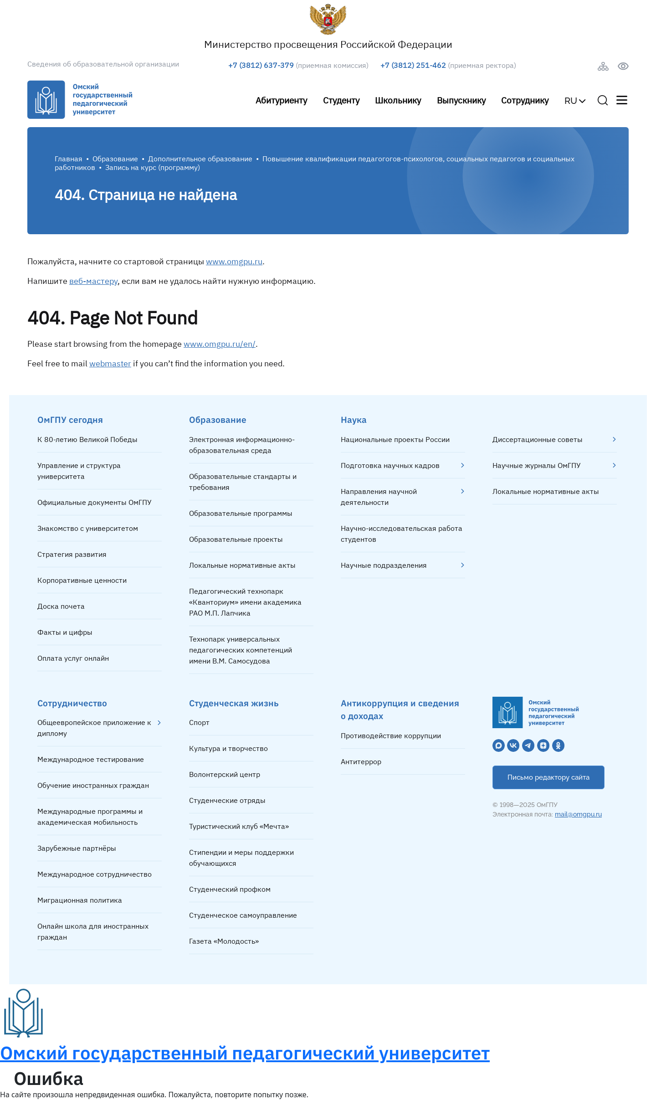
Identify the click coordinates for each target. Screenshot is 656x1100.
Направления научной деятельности (379, 497)
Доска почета (61, 606)
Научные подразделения (384, 565)
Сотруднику (524, 100)
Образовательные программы (240, 513)
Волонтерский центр (224, 774)
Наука (354, 419)
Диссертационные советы (537, 439)
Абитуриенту (281, 100)
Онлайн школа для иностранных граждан (93, 931)
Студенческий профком (230, 889)
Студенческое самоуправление (243, 915)
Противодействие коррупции (391, 735)
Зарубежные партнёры (76, 848)
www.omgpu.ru (234, 261)
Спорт (199, 722)
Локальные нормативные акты (242, 565)
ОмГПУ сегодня (70, 419)
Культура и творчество (228, 748)
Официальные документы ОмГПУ (94, 502)
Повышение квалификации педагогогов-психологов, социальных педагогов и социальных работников (314, 163)
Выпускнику (461, 100)
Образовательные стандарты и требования (243, 482)
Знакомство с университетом (87, 528)
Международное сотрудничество (94, 874)
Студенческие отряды (227, 800)
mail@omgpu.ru (578, 814)
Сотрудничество (72, 703)
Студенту (341, 100)
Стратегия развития (72, 554)
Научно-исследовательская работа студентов (401, 534)
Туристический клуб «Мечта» (239, 826)
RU (570, 100)
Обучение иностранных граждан (93, 785)
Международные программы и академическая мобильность (90, 817)
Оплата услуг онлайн (73, 658)
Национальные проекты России (395, 439)
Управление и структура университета (79, 471)
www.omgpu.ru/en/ (220, 344)
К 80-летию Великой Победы (87, 439)
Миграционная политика (79, 900)
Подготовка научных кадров (390, 465)
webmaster (110, 363)
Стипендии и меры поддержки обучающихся (241, 858)
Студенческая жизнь (234, 703)
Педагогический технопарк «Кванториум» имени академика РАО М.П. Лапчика (245, 601)
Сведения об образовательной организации (103, 63)
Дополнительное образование (200, 158)
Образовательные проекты (236, 539)
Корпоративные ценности (82, 580)
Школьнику (398, 100)
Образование (115, 158)
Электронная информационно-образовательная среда (242, 445)
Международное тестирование (90, 759)
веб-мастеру (93, 281)
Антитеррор (361, 761)
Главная (68, 158)
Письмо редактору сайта (548, 777)
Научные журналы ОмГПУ (536, 465)
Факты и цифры (64, 632)
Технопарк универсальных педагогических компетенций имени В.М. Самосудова (240, 649)
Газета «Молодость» (224, 941)
